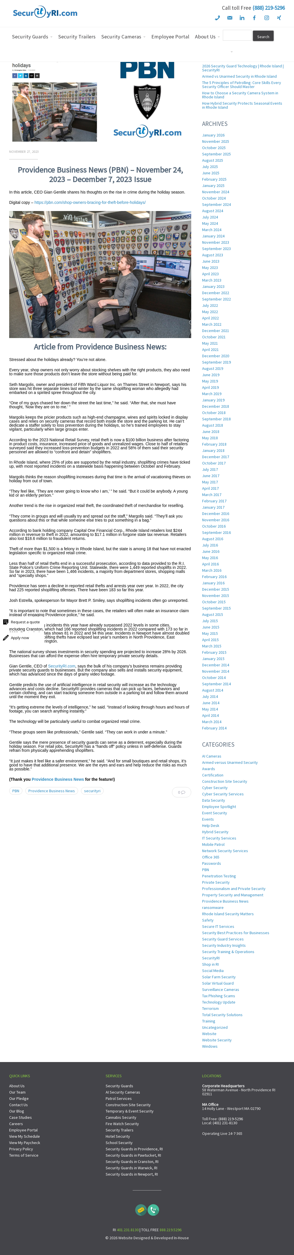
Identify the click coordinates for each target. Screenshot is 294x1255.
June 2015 (210, 627)
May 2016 (210, 557)
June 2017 (210, 475)
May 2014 (210, 709)
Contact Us (18, 1104)
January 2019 (213, 400)
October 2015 (214, 601)
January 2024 (213, 236)
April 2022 (210, 318)
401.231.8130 (128, 1229)
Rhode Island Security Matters (228, 913)
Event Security (214, 812)
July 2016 (210, 545)
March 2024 (211, 229)
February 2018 (214, 444)
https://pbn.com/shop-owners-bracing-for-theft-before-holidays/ (90, 202)
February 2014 (214, 728)
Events (208, 819)
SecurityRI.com (61, 666)
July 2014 (210, 696)
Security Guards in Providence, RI (134, 1148)
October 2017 (214, 463)
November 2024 (215, 191)
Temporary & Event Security (130, 1111)
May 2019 (210, 381)
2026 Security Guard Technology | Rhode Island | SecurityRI (243, 68)
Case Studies (20, 1117)
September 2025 (216, 154)
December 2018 (215, 406)
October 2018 (214, 412)
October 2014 (214, 677)
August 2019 (212, 368)
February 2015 (214, 652)
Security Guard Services (223, 939)
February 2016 (214, 576)
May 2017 (210, 482)
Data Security (213, 800)
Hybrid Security (215, 831)
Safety (208, 920)
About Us (17, 1085)
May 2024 (210, 223)
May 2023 (210, 267)
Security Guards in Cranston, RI (132, 1161)
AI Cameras (211, 756)
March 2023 (211, 280)
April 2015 (210, 639)
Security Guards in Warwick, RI (131, 1167)
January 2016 (213, 582)
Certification (212, 775)
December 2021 (215, 330)
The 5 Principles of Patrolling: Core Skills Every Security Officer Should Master (241, 84)
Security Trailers (120, 1130)
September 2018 (216, 418)
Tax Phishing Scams (218, 995)
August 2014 (212, 690)
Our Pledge (19, 1098)
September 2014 (216, 683)
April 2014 (210, 715)
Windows (210, 1046)
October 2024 (214, 198)
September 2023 (216, 248)
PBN (15, 790)
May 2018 (210, 437)
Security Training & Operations (228, 951)
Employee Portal (23, 1130)
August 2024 (212, 210)
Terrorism (210, 1008)
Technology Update (218, 1002)
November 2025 (215, 141)
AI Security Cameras (123, 1092)
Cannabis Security (121, 1117)
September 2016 (216, 532)
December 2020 (215, 355)
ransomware (213, 907)
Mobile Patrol (213, 844)
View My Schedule (24, 1136)
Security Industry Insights (224, 945)
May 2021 (210, 343)
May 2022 (210, 311)
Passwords (211, 863)
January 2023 (213, 286)
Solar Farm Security (219, 976)
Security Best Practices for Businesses (235, 932)
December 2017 (215, 456)
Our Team (17, 1092)
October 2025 (214, 147)
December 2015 (215, 589)
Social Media (213, 970)
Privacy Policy (21, 1148)
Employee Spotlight (219, 806)
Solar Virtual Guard (218, 983)
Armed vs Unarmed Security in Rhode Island (239, 76)
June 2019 (210, 374)
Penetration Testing (219, 876)
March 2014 (211, 721)
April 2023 (210, 273)
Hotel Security (118, 1136)
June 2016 (210, 551)
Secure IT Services (218, 926)
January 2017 (213, 507)
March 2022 (211, 324)
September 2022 (216, 299)
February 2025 (214, 179)
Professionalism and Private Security (234, 888)
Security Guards (119, 1085)
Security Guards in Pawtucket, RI (133, 1155)
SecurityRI (211, 958)
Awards (208, 768)
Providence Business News (58, 779)
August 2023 (212, 254)
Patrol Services (119, 1098)
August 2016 (212, 538)
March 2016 (211, 570)
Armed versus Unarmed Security (230, 762)
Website (209, 1033)
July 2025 (210, 166)
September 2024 (216, 204)
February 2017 (214, 500)
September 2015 (216, 608)
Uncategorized (215, 1027)
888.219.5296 (170, 1229)
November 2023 (215, 242)
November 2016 (215, 519)
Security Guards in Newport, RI (132, 1174)
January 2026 (213, 135)
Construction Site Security (224, 781)
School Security (119, 1142)
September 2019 (216, 362)
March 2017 (211, 494)
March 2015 (211, 646)
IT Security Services (219, 838)
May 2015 (210, 633)
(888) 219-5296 (268, 7)
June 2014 (210, 702)
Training (208, 1021)
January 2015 (213, 658)
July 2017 (210, 469)
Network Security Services (225, 850)
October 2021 (214, 336)
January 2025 (213, 185)
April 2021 (210, 349)
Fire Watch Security (122, 1123)
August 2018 (212, 425)
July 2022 (210, 305)
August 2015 (212, 614)
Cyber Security (215, 787)
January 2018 (213, 450)
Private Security (216, 882)
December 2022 (215, 292)
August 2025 (212, 160)
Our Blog (16, 1111)
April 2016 (210, 564)
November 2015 (215, 595)
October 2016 (214, 526)
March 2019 (211, 393)
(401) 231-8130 (225, 1122)
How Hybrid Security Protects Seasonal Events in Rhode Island (242, 105)
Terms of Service (23, 1155)
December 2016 (215, 513)
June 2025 (210, 172)
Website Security (217, 1040)
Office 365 (210, 857)
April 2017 (210, 488)
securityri (92, 790)
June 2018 (210, 431)
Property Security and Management (232, 894)
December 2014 (215, 664)
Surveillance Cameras (220, 989)
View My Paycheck (24, 1142)
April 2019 (210, 387)
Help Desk (210, 825)
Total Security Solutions (222, 1014)
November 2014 (215, 671)
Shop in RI (210, 964)
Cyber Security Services (223, 794)
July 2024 (210, 217)
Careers (16, 1123)
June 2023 (210, 261)
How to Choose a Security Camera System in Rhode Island (240, 94)
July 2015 (210, 620)
